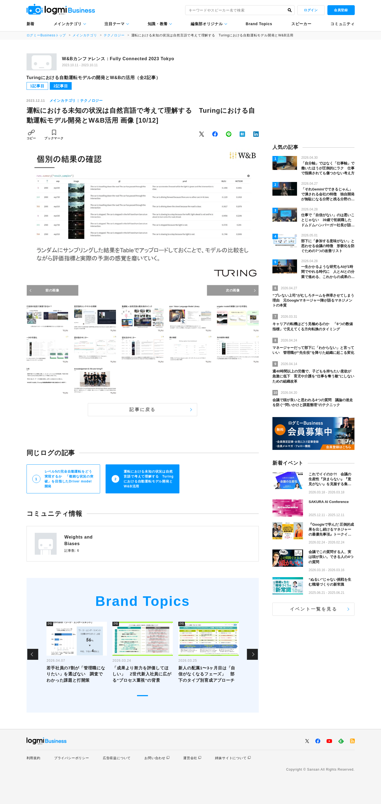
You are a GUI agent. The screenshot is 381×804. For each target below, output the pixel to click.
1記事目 (37, 86)
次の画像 (233, 290)
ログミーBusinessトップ (46, 35)
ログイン (311, 10)
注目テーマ (114, 24)
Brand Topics (259, 24)
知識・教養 (158, 24)
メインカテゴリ (68, 24)
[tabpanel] (77, 654)
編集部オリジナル (207, 24)
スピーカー (301, 24)
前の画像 (52, 290)
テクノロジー (114, 35)
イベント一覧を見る (313, 609)
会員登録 (341, 10)
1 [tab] (142, 695)
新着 (30, 24)
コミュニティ (342, 24)
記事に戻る (142, 409)
